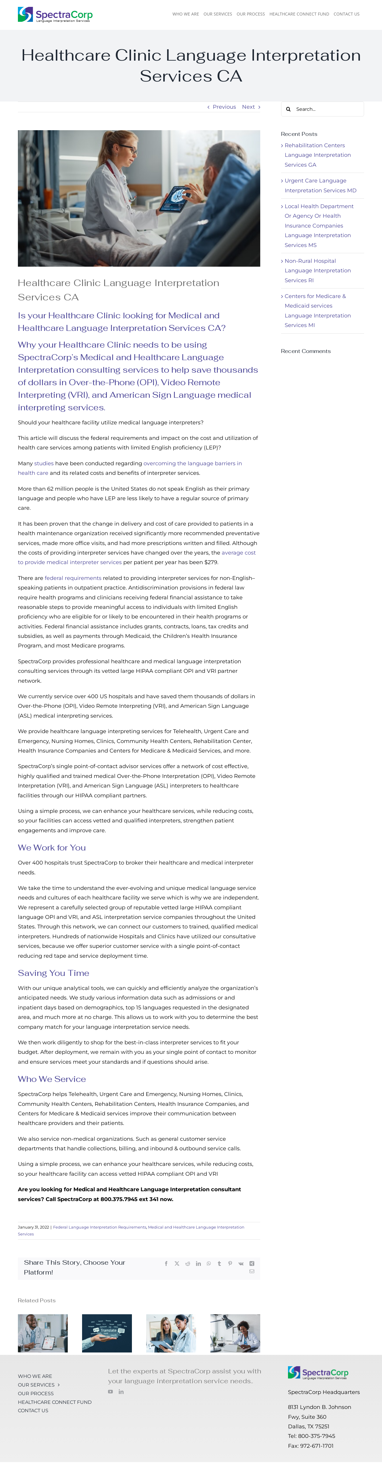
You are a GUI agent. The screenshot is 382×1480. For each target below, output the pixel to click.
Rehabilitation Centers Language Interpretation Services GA (318, 155)
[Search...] (322, 109)
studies (44, 463)
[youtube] (110, 1391)
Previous (224, 107)
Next (248, 107)
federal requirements (73, 578)
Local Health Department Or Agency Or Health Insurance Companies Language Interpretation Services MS (319, 225)
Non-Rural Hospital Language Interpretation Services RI (318, 271)
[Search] (288, 109)
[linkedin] (121, 1391)
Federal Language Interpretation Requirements (99, 1227)
